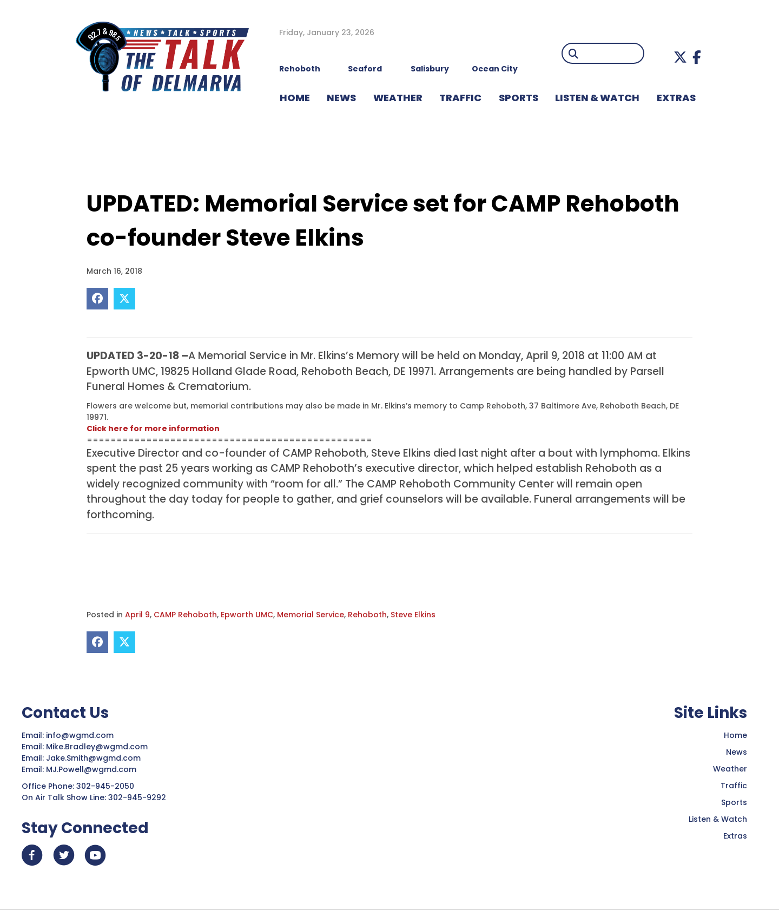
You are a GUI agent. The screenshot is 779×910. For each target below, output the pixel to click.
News (736, 752)
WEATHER (397, 97)
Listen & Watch (718, 819)
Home (735, 735)
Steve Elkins (413, 614)
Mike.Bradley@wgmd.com (97, 746)
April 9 (137, 614)
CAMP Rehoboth (185, 614)
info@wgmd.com (81, 735)
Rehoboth (367, 614)
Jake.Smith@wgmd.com (94, 758)
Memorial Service (310, 614)
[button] (680, 57)
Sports (518, 97)
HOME (295, 97)
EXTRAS (676, 97)
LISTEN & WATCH (597, 97)
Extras (735, 835)
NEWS (341, 97)
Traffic (734, 785)
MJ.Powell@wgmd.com (93, 769)
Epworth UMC (247, 614)
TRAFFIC (460, 97)
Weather (730, 768)
